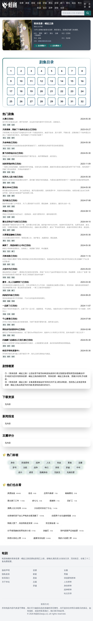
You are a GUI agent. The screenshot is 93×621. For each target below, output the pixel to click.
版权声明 (6, 570)
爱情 (40, 33)
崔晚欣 (40, 41)
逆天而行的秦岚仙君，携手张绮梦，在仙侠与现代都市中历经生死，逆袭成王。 (32, 122)
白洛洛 (49, 41)
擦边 (51, 3)
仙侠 (13, 125)
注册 (89, 5)
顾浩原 (45, 41)
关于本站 (6, 581)
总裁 (39, 3)
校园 (13, 230)
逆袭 (21, 3)
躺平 (8, 230)
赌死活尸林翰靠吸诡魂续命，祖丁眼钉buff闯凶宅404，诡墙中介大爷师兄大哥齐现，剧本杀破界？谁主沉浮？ (43, 332)
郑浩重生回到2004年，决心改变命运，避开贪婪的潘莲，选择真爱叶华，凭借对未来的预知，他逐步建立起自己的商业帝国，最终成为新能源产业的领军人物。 (45, 191)
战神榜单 (68, 589)
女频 (66, 570)
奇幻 (80, 3)
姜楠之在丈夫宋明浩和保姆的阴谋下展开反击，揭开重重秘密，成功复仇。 (30, 156)
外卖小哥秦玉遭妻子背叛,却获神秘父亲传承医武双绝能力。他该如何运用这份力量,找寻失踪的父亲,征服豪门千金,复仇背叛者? (45, 260)
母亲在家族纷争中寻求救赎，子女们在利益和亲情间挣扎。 (24, 298)
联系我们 (6, 578)
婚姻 (8, 159)
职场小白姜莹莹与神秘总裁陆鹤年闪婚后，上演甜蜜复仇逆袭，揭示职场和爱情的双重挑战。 (37, 343)
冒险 (56, 7)
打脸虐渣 (38, 35)
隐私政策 (6, 574)
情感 (13, 301)
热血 (13, 277)
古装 (8, 314)
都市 (13, 138)
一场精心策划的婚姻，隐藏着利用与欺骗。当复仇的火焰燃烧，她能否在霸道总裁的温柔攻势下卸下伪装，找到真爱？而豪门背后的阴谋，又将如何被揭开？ (46, 168)
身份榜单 (68, 585)
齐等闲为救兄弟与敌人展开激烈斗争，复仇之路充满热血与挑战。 (27, 354)
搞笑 (13, 217)
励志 (74, 3)
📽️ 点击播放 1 (40, 45)
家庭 (27, 3)
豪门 (62, 3)
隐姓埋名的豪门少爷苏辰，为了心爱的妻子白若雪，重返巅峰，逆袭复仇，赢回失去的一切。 (37, 203)
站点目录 (68, 593)
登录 (85, 5)
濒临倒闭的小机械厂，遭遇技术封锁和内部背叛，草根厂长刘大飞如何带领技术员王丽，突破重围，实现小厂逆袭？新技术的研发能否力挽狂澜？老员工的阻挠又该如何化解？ (46, 273)
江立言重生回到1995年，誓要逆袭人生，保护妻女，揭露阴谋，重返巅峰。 (30, 238)
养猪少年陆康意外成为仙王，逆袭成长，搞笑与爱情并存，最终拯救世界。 (30, 214)
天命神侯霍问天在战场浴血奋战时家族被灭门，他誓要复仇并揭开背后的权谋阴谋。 (33, 145)
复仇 (51, 33)
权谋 (39, 7)
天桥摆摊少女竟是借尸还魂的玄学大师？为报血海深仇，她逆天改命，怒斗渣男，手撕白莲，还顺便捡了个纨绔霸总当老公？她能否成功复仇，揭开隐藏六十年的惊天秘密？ (46, 133)
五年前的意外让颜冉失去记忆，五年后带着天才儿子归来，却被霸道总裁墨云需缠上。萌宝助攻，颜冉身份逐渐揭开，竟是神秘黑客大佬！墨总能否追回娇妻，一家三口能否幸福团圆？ (46, 286)
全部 (62, 7)
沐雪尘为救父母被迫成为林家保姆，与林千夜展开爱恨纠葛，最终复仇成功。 (31, 322)
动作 (13, 148)
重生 (68, 3)
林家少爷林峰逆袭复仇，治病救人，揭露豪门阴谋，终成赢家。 (26, 248)
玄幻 (45, 7)
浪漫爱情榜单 (70, 578)
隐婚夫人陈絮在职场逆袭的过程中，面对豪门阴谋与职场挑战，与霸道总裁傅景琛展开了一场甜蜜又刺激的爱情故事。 (46, 180)
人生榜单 (68, 581)
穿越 (45, 3)
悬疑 (33, 3)
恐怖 (4, 335)
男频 (66, 574)
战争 (51, 7)
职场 (13, 183)
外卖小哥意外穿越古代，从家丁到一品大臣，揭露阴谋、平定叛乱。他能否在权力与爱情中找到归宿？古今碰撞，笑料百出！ (46, 310)
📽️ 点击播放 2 (55, 45)
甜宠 (56, 3)
